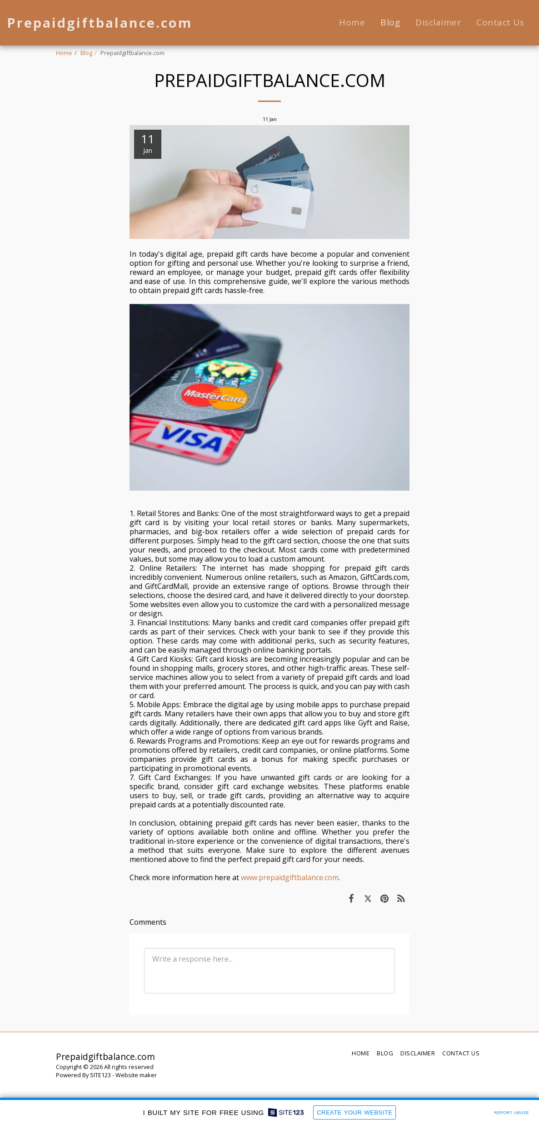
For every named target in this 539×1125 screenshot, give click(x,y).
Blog (86, 53)
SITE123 (100, 1075)
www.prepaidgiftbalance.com (290, 877)
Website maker (136, 1075)
